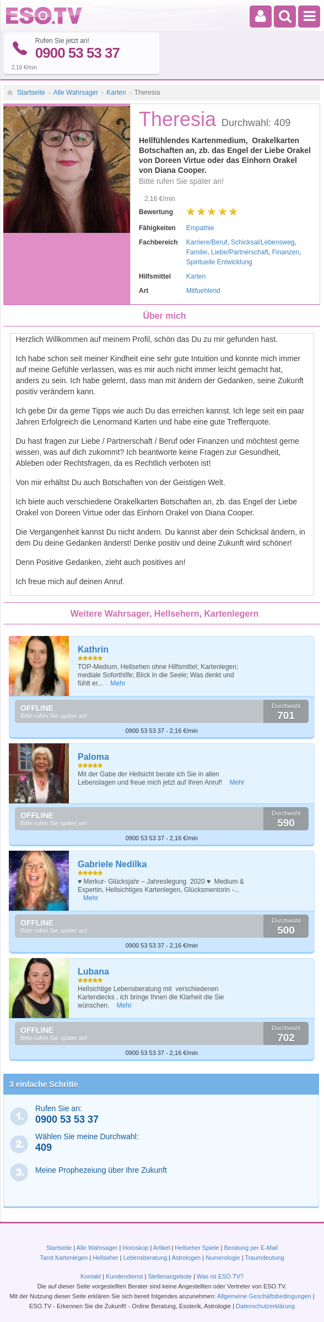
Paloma (93, 756)
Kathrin (93, 649)
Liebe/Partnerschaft (239, 252)
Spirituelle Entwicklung (219, 262)
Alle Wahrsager (76, 92)
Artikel (161, 1247)
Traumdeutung (264, 1257)
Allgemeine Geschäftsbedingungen (264, 1296)
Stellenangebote (170, 1276)
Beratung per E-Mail (251, 1247)
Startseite (31, 92)
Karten (116, 92)
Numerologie (223, 1257)
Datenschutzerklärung (265, 1306)
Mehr (117, 683)
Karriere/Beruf (207, 242)
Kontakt (90, 1276)
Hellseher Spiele (197, 1247)
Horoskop (135, 1247)
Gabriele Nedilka (112, 864)
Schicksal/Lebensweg (262, 242)
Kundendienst (124, 1276)
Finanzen (285, 252)
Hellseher (105, 1257)
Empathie (200, 228)
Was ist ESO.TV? (220, 1276)
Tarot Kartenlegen (64, 1257)
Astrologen (186, 1257)
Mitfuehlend (203, 291)
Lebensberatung (145, 1257)
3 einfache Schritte (43, 1084)
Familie (197, 252)
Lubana (93, 971)
